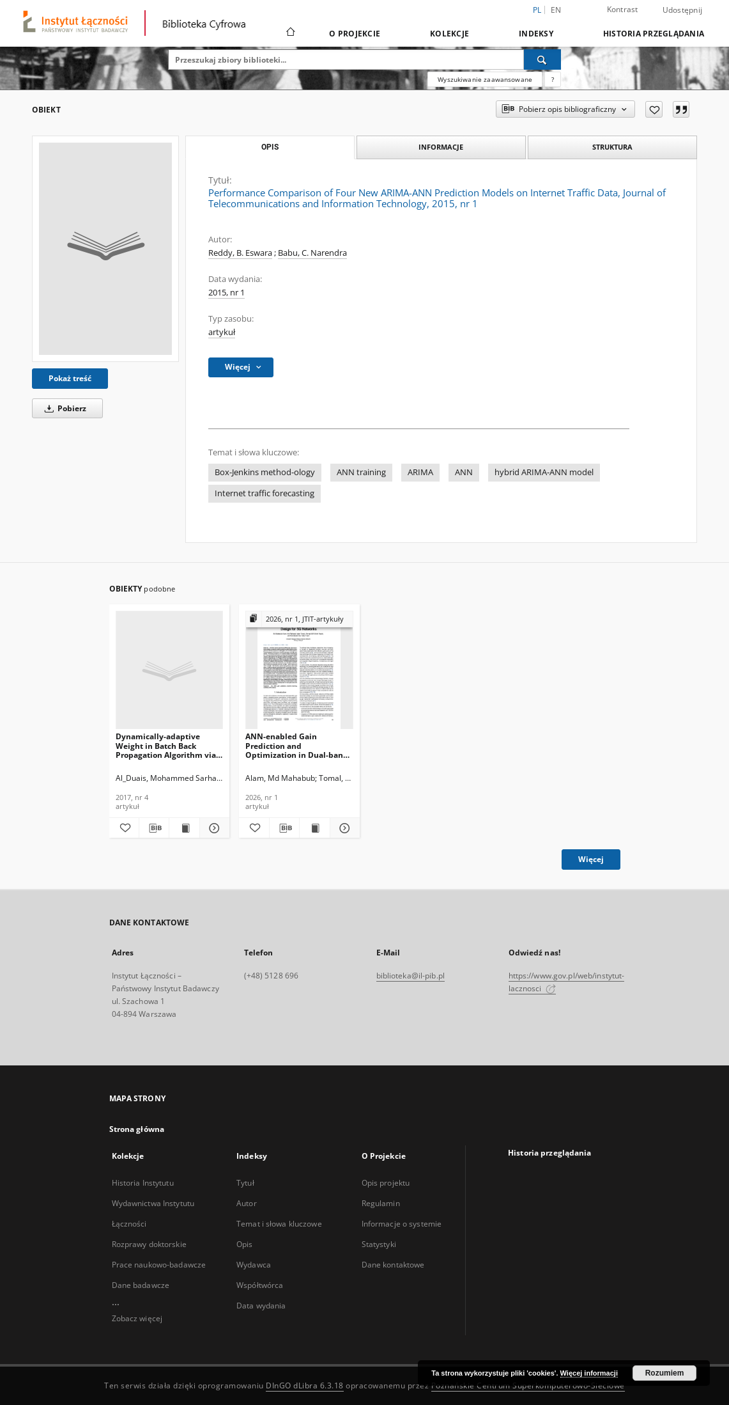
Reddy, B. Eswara (240, 252)
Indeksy (536, 33)
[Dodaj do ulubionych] (654, 109)
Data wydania (261, 1305)
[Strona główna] (289, 33)
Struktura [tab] (612, 147)
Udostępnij (683, 10)
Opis (244, 1244)
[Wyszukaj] (542, 59)
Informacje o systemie (402, 1223)
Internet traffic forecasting (264, 493)
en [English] (556, 10)
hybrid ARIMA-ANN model (544, 472)
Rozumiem (664, 1373)
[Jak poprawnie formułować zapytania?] (552, 79)
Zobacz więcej (137, 1318)
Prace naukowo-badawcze (159, 1264)
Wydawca (253, 1264)
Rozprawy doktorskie (149, 1244)
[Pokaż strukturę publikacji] (299, 619)
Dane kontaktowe (393, 1264)
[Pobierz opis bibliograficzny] (154, 828)
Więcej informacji (589, 1373)
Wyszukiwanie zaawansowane (485, 79)
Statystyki (379, 1244)
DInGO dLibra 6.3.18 (305, 1385)
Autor (246, 1203)
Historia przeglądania (653, 33)
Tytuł (245, 1182)
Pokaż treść (70, 378)
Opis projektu (386, 1182)
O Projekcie (354, 33)
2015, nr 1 (226, 292)
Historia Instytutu (143, 1182)
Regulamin (381, 1203)
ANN (464, 472)
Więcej (591, 859)
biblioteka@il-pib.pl (410, 975)
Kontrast (622, 9)
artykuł (221, 332)
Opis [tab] (270, 147)
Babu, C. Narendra (312, 252)
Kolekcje (449, 33)
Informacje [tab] (440, 147)
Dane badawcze (141, 1285)
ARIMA (420, 472)
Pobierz (63, 408)
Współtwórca (259, 1285)
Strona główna (137, 1129)
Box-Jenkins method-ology (265, 472)
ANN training (361, 472)
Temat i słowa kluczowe (279, 1223)
